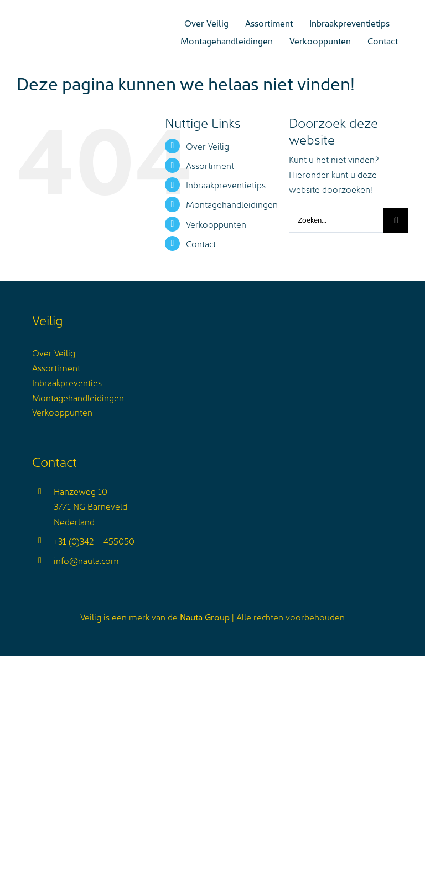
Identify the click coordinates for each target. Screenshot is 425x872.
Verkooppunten (216, 224)
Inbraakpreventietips (226, 184)
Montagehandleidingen (232, 204)
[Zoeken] (395, 220)
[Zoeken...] (336, 220)
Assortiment (210, 165)
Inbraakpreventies (67, 382)
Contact (201, 243)
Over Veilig (207, 146)
